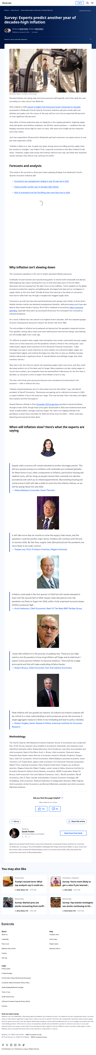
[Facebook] (3, 1045)
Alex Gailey (68, 890)
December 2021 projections (47, 404)
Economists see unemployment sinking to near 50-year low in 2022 (41, 181)
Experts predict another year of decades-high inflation (36, 187)
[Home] (7, 3)
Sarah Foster (23, 29)
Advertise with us (54, 948)
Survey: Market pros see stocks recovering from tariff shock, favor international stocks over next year (29, 908)
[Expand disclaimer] (91, 39)
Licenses (4, 1006)
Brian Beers (39, 29)
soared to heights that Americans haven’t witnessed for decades (53, 107)
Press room (5, 944)
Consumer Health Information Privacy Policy (16, 982)
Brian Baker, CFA (22, 890)
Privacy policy (6, 968)
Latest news (53, 939)
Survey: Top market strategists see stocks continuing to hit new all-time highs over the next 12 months (77, 908)
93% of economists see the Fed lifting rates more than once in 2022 (42, 193)
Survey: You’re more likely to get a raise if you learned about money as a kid (76, 885)
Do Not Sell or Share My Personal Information (16, 978)
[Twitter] (7, 1045)
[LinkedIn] (15, 1045)
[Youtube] (19, 1045)
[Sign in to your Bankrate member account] (80, 3)
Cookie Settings (7, 973)
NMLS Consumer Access (34, 1034)
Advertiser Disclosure (85, 10)
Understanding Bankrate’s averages (12, 987)
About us (4, 934)
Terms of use (6, 992)
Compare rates (54, 934)
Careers (4, 953)
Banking (6, 10)
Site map (4, 958)
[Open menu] (92, 3)
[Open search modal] (87, 3)
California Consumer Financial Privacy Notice (16, 1001)
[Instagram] (11, 1045)
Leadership (5, 939)
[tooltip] (62, 798)
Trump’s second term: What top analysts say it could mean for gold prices (30, 885)
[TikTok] (23, 1045)
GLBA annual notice (8, 997)
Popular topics (53, 944)
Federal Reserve (15, 10)
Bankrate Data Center (9, 948)
